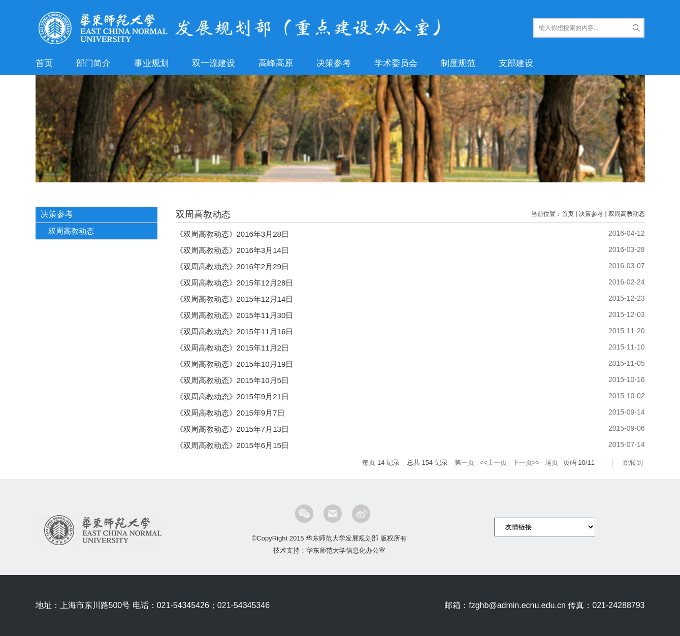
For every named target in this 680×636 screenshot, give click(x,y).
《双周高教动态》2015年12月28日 (235, 282)
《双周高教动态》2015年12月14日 (235, 299)
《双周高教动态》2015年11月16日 (235, 331)
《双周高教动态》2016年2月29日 (232, 266)
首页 (44, 63)
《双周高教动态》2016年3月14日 (232, 250)
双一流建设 (213, 63)
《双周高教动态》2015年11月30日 (235, 315)
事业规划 (151, 63)
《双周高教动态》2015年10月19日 (235, 364)
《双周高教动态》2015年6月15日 (232, 445)
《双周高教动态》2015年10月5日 (232, 380)
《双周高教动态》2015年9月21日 (232, 396)
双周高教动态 (626, 213)
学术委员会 (395, 63)
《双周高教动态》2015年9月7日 (230, 412)
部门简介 (93, 63)
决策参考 (333, 63)
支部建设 (516, 63)
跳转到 (634, 462)
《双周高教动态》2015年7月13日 (232, 429)
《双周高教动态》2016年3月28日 (232, 234)
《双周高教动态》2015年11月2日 (232, 347)
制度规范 (458, 63)
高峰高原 (275, 63)
